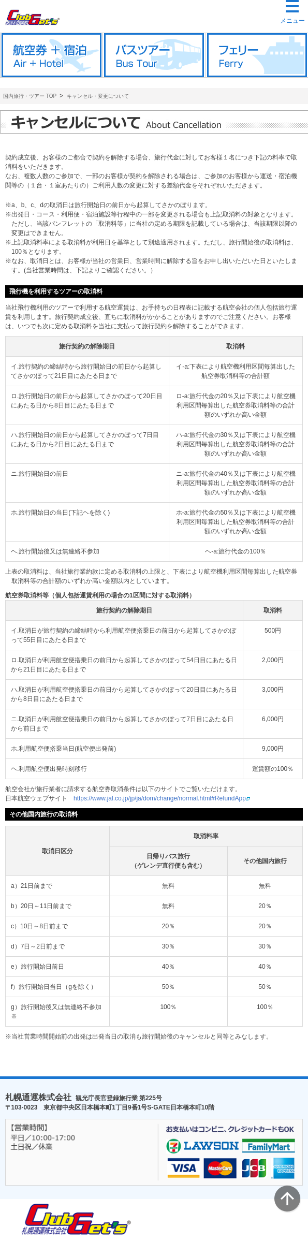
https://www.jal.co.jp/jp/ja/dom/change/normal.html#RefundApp (162, 798)
